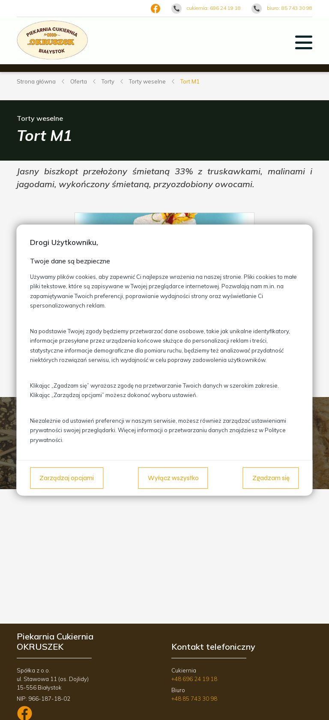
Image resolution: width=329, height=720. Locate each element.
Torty (108, 81)
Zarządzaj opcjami (66, 478)
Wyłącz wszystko (173, 478)
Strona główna (36, 81)
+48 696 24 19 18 (194, 678)
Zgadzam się (271, 478)
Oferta (78, 81)
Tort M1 (190, 81)
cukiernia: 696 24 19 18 (214, 8)
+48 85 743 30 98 (194, 698)
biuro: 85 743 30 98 (289, 8)
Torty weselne (147, 81)
